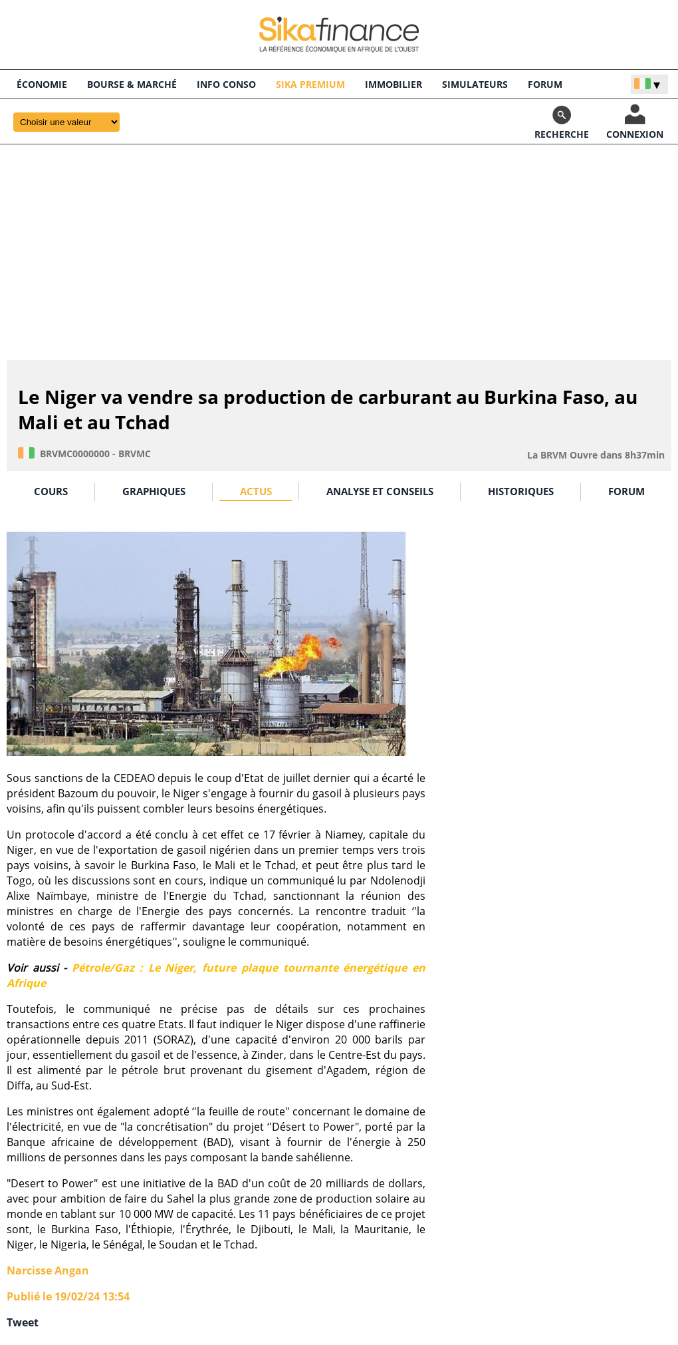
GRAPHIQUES (153, 491)
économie (42, 84)
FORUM (545, 84)
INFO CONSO (226, 84)
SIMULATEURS (475, 84)
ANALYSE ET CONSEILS (379, 491)
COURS (51, 491)
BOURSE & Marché (132, 84)
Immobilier (393, 84)
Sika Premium (310, 84)
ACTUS (256, 491)
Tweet (23, 1322)
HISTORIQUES (521, 491)
